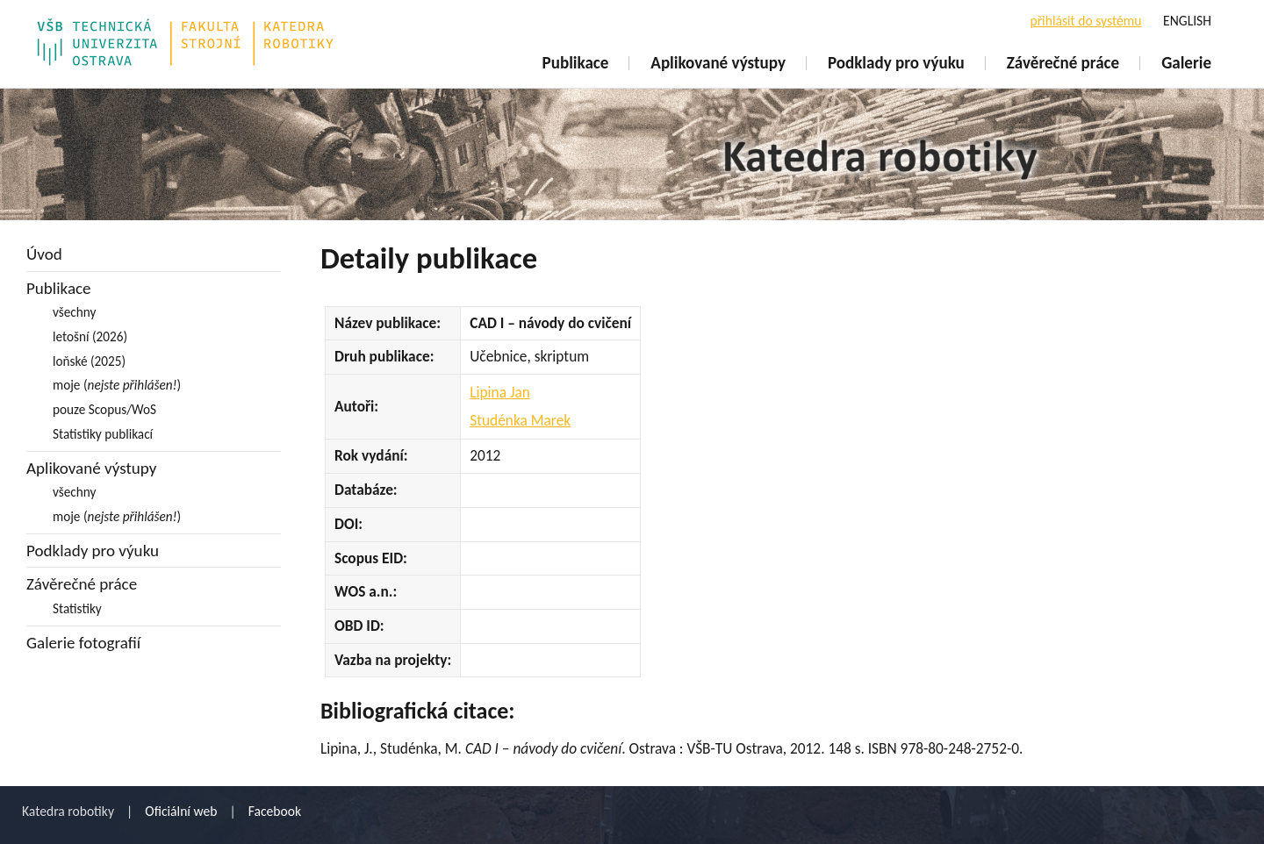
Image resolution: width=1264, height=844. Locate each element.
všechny (74, 312)
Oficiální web (181, 811)
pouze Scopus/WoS (104, 409)
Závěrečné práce (1063, 63)
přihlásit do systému (1085, 20)
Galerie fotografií (83, 643)
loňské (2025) (89, 361)
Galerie (1186, 63)
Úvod (44, 254)
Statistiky (77, 608)
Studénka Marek (520, 420)
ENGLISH (1187, 20)
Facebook (274, 811)
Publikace (575, 63)
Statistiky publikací (103, 434)
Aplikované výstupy (718, 63)
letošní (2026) (90, 336)
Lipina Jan (500, 392)
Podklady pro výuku (896, 63)
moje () (117, 384)
